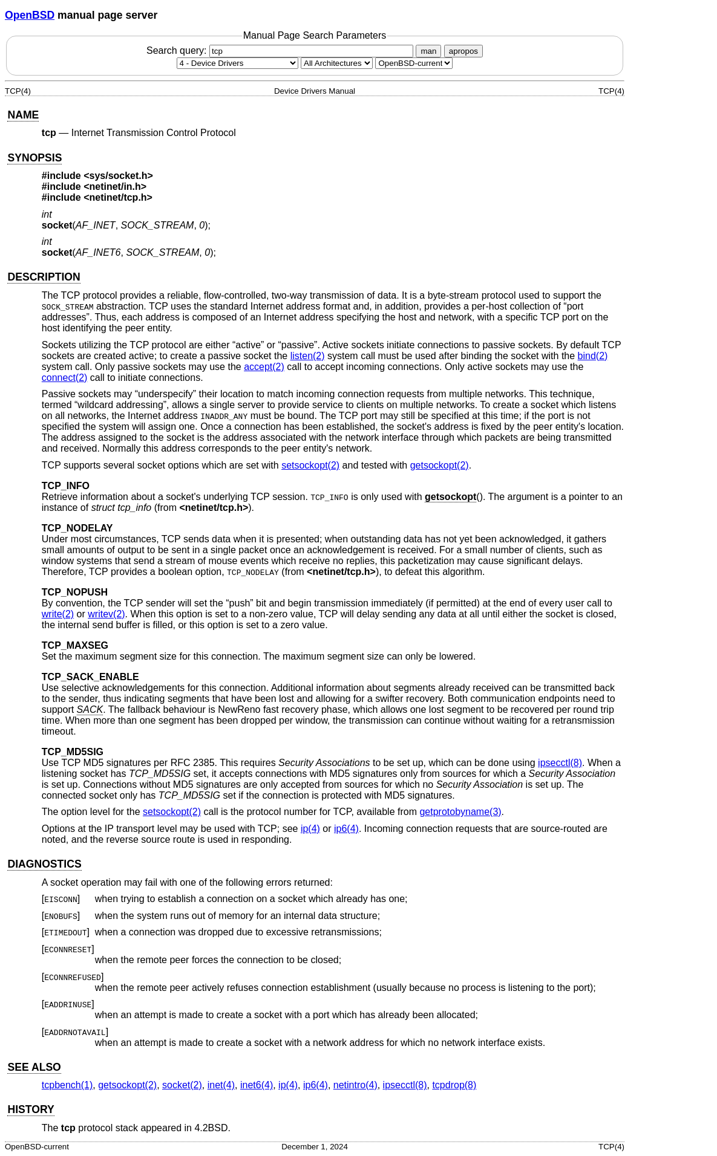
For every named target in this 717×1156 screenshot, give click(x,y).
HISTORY (30, 1109)
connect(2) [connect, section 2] (65, 377)
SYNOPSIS (34, 158)
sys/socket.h (119, 175)
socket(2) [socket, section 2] (182, 1085)
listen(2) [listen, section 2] (307, 356)
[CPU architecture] (337, 63)
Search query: (281, 50)
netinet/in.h (115, 186)
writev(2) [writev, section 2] (106, 614)
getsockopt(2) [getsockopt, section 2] (439, 465)
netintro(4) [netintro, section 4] (355, 1085)
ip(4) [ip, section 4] (310, 828)
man (428, 51)
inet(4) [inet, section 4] (221, 1085)
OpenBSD (29, 15)
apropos (463, 51)
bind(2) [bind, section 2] (593, 356)
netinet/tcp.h (118, 197)
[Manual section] (237, 63)
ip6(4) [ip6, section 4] (346, 828)
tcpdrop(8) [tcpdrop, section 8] (454, 1085)
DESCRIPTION (43, 277)
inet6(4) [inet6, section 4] (256, 1085)
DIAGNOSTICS (44, 864)
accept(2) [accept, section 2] (264, 367)
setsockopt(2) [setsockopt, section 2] (310, 465)
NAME (23, 115)
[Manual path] (414, 63)
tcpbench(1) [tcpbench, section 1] (67, 1085)
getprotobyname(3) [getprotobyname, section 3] (460, 812)
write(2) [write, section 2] (58, 614)
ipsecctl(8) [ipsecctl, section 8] (560, 763)
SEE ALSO (34, 1067)
